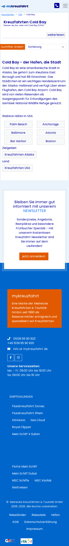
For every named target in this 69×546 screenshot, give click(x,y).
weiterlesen (55, 35)
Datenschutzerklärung (40, 522)
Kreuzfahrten (7, 14)
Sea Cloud (38, 420)
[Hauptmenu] (65, 6)
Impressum (34, 529)
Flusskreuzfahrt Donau (28, 406)
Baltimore (18, 133)
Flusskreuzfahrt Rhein (27, 413)
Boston (51, 141)
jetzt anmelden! (33, 256)
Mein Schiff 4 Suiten (26, 434)
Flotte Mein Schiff (24, 466)
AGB (15, 522)
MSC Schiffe (20, 480)
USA (20, 14)
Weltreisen (20, 487)
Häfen (55, 515)
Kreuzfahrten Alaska (19, 154)
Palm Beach (18, 124)
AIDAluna (18, 420)
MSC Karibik (43, 480)
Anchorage (51, 124)
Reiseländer (17, 515)
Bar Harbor (18, 141)
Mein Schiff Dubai (24, 473)
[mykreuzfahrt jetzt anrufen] (56, 5)
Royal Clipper (21, 427)
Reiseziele (39, 515)
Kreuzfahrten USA (17, 168)
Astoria (50, 133)
